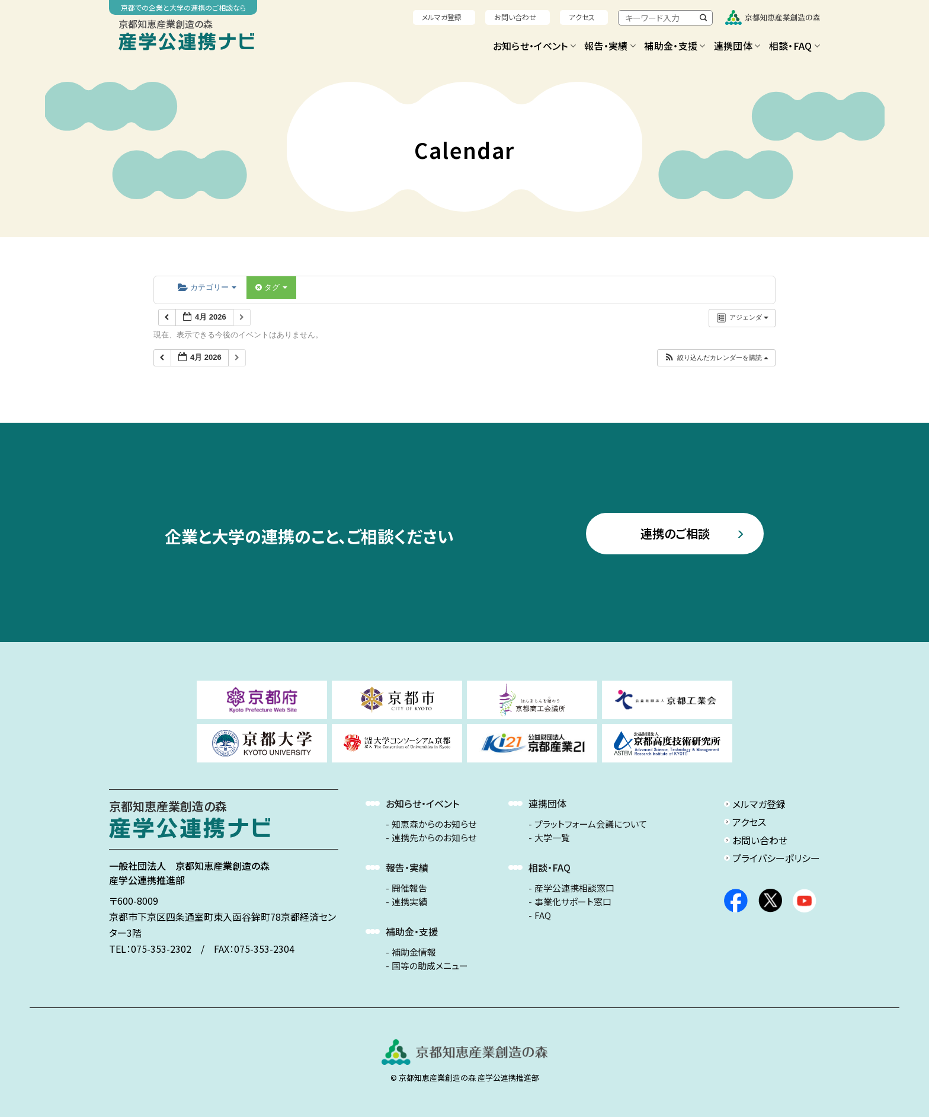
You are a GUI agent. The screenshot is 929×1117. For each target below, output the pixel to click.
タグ (271, 287)
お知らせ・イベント (534, 46)
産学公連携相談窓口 (574, 888)
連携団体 (737, 46)
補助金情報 (414, 952)
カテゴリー (207, 287)
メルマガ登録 (442, 17)
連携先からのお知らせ (434, 838)
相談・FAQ (794, 46)
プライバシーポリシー (776, 858)
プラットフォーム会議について (590, 824)
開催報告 (409, 888)
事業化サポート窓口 (572, 902)
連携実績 (409, 902)
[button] (716, 358)
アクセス (582, 17)
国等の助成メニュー (430, 966)
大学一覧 (552, 838)
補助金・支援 (674, 46)
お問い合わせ (515, 17)
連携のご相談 (675, 533)
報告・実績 (610, 46)
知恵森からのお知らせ (434, 824)
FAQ (542, 915)
